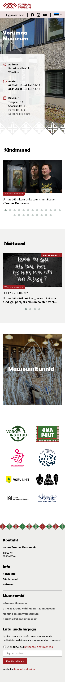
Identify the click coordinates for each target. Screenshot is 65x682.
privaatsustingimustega (38, 647)
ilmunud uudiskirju (24, 669)
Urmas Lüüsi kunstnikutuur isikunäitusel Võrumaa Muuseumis (29, 201)
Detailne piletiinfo (19, 113)
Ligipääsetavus (15, 15)
